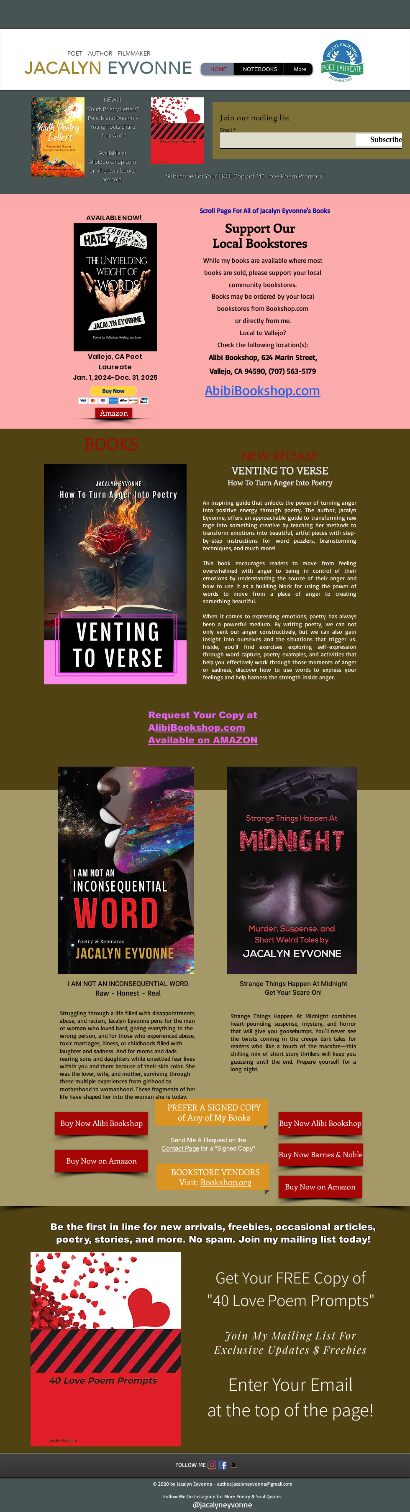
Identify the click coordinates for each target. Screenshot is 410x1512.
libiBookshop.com (200, 727)
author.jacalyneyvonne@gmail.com (254, 1484)
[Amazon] (113, 413)
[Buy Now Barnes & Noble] (321, 1155)
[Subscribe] (379, 140)
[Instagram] (212, 1465)
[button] (113, 395)
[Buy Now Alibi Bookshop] (101, 1123)
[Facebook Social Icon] (222, 1465)
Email (226, 129)
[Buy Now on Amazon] (101, 1161)
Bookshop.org (225, 1181)
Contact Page (180, 1148)
